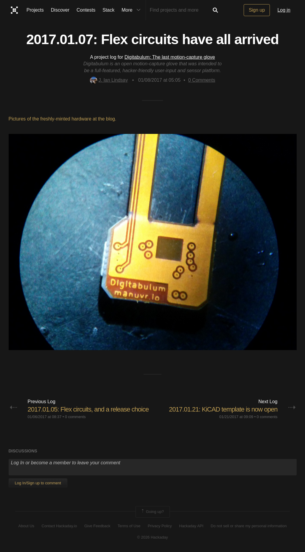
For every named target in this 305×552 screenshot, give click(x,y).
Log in (283, 10)
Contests (86, 10)
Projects (35, 10)
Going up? (152, 511)
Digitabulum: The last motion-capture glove (170, 57)
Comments (201, 80)
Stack (108, 10)
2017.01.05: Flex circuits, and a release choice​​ (88, 409)
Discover (60, 10)
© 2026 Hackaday (152, 537)
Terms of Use (129, 526)
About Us (26, 526)
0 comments (75, 417)
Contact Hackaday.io (59, 526)
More (132, 10)
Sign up (257, 10)
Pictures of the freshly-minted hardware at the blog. (62, 118)
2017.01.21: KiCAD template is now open (223, 409)
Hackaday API (191, 526)
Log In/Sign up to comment (38, 483)
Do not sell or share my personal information (249, 526)
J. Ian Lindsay (109, 80)
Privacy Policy (160, 526)
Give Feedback (97, 526)
